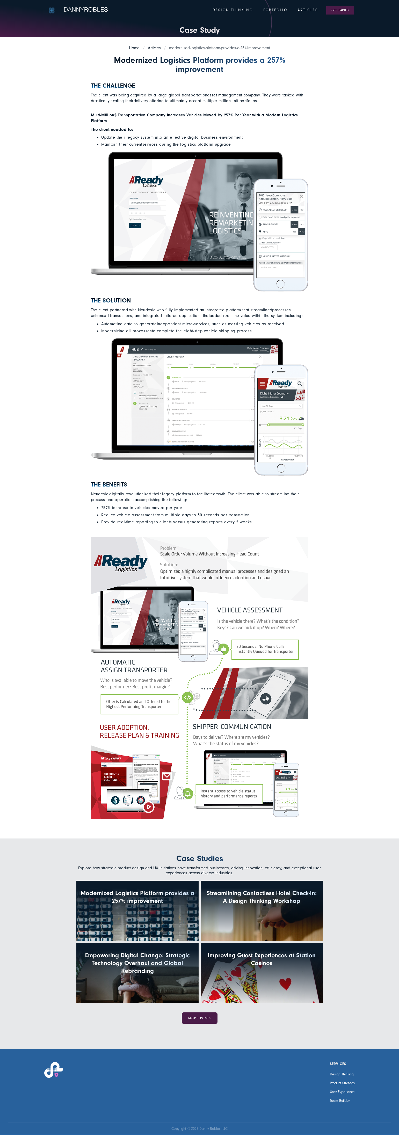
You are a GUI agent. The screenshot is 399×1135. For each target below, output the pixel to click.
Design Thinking (342, 1074)
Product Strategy (342, 1083)
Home (134, 48)
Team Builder (340, 1101)
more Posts (199, 1018)
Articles (154, 48)
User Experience (342, 1092)
